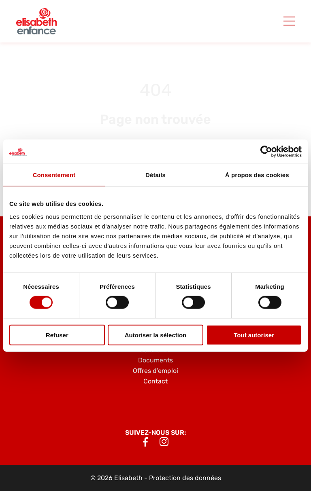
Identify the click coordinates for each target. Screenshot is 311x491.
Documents (155, 360)
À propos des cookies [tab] (257, 174)
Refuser (57, 334)
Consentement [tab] (54, 174)
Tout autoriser (254, 334)
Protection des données (185, 478)
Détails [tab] (155, 174)
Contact (155, 381)
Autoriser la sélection (156, 334)
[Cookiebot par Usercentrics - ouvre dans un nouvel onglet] (266, 152)
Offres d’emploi (155, 371)
